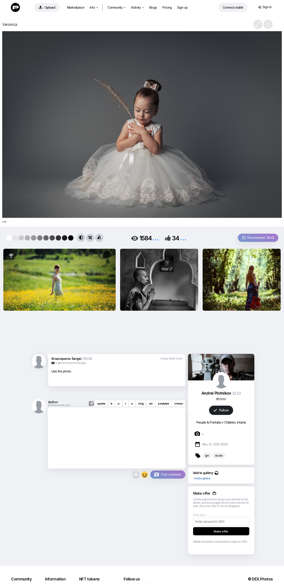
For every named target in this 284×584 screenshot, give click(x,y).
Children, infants (235, 422)
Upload (47, 7)
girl (207, 455)
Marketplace (75, 7)
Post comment (171, 474)
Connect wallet (233, 7)
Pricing (167, 7)
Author (53, 402)
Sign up (182, 7)
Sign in (265, 7)
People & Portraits (208, 422)
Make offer (221, 531)
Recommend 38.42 (258, 237)
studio (219, 455)
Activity (137, 7)
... (155, 237)
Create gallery (202, 478)
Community (116, 7)
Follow (220, 410)
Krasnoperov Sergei (67, 358)
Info (94, 7)
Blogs (153, 7)
